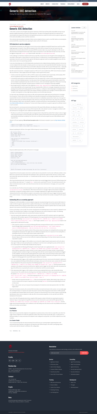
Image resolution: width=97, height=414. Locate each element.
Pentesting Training (54, 390)
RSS (84, 27)
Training (52, 380)
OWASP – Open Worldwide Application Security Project (20, 368)
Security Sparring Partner (76, 369)
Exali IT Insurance (27, 400)
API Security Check (54, 364)
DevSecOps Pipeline (75, 374)
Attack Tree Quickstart (75, 364)
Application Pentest (54, 362)
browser (81, 107)
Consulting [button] (55, 4)
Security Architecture (75, 372)
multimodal (75, 122)
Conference (75, 88)
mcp (82, 118)
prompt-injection (76, 125)
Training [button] (62, 4)
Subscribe (84, 352)
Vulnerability (75, 90)
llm (77, 118)
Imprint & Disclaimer (83, 412)
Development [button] (71, 4)
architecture (79, 104)
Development (74, 380)
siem (73, 133)
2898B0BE (15, 392)
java (73, 118)
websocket (74, 140)
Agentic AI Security (75, 367)
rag (82, 125)
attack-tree (75, 107)
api (73, 104)
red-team (74, 129)
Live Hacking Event (54, 393)
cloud (79, 111)
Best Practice (75, 86)
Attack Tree (73, 383)
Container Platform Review (56, 369)
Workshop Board (74, 388)
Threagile (73, 385)
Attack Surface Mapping (55, 367)
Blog (78, 4)
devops (74, 115)
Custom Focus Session (55, 388)
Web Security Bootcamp (55, 383)
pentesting (15, 330)
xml (19, 330)
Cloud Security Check (54, 372)
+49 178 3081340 (84, 0)
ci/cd (73, 111)
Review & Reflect (54, 385)
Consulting (73, 360)
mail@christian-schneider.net (72, 0)
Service (51, 360)
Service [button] (47, 4)
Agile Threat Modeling (75, 362)
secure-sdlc (81, 129)
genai (79, 115)
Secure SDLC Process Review (56, 374)
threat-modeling (76, 136)
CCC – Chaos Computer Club (14, 370)
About (42, 4)
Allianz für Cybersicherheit (14, 371)
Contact (85, 4)
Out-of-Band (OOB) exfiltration (17, 103)
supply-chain (79, 133)
